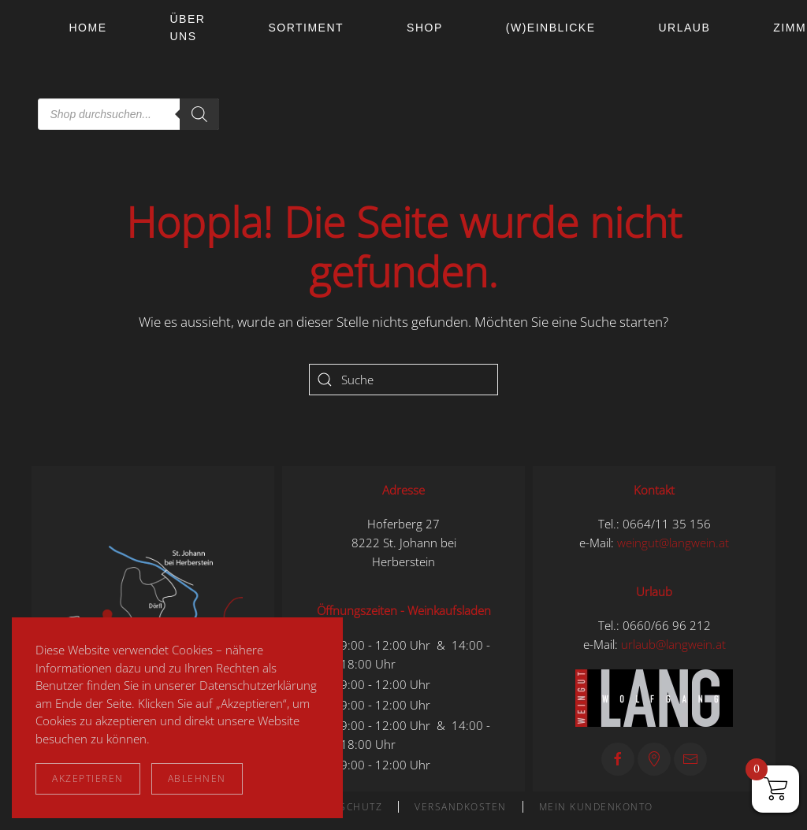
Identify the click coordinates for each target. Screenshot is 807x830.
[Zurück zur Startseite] (35, 70)
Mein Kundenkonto (596, 806)
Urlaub (684, 27)
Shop (425, 27)
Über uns (188, 28)
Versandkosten (461, 806)
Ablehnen (197, 778)
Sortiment (306, 27)
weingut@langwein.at (673, 542)
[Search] (199, 114)
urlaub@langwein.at (673, 644)
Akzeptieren (88, 778)
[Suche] (403, 379)
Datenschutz (344, 806)
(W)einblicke (551, 27)
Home (88, 27)
